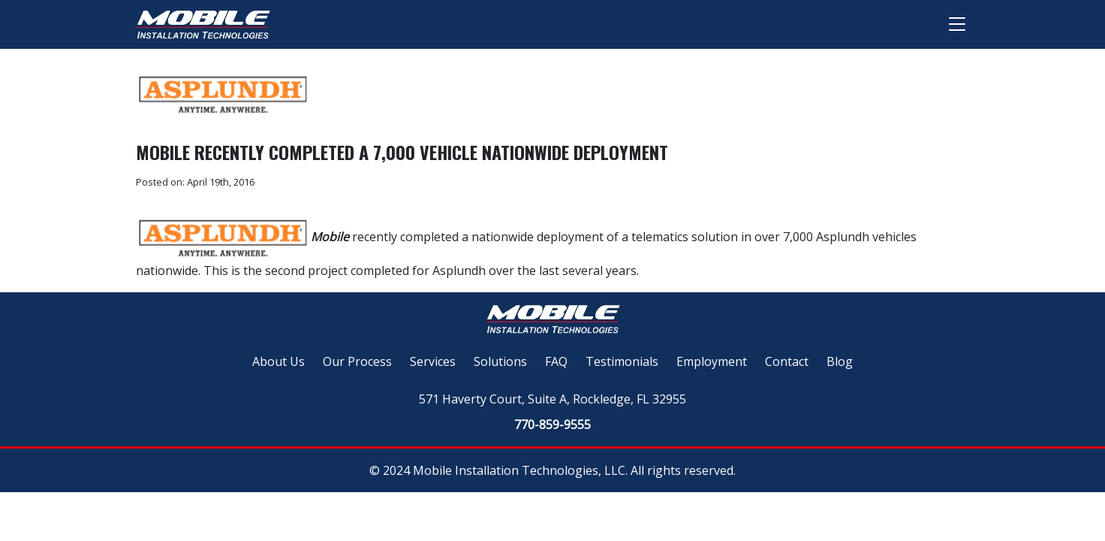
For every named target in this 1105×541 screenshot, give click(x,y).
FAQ (556, 361)
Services (433, 361)
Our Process (357, 361)
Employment (711, 361)
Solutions (500, 361)
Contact (786, 361)
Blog (839, 361)
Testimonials (622, 361)
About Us (278, 361)
